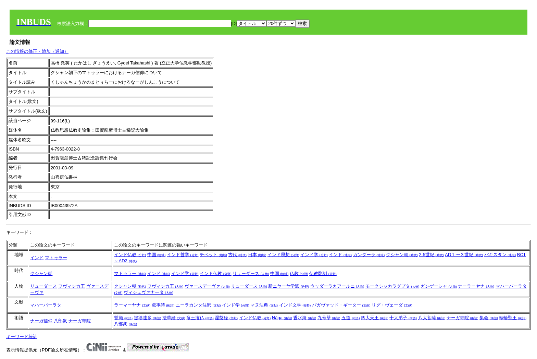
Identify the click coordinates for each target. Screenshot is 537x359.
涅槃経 (226, 317)
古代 (237, 254)
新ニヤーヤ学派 (288, 286)
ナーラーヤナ (476, 286)
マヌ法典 (264, 305)
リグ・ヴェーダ (392, 305)
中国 (156, 254)
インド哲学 (183, 254)
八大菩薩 (432, 317)
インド (36, 257)
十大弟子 (403, 317)
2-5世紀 (431, 254)
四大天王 (374, 317)
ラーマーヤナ (132, 305)
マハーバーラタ (45, 305)
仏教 (299, 273)
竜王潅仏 (200, 317)
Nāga (282, 317)
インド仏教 (130, 254)
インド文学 (295, 305)
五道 (350, 317)
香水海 (304, 317)
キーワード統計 (21, 336)
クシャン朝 (402, 254)
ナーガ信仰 (41, 320)
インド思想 (283, 254)
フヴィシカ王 (71, 286)
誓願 (123, 317)
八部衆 (60, 320)
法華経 (173, 317)
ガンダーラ (369, 254)
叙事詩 (163, 305)
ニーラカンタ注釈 (198, 305)
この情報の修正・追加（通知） (37, 51)
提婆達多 (147, 317)
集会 (488, 317)
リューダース (251, 273)
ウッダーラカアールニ (337, 286)
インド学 (314, 254)
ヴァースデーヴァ (207, 286)
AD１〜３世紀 (464, 254)
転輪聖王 (512, 317)
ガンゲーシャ (439, 286)
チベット (213, 254)
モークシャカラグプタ (392, 286)
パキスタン (500, 254)
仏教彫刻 (323, 273)
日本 (257, 254)
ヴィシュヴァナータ (148, 292)
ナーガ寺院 (79, 320)
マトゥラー (56, 257)
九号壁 (328, 317)
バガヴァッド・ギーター (341, 305)
